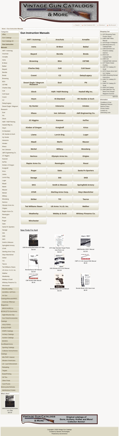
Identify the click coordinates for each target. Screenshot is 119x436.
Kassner (59, 120)
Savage (33, 178)
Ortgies (86, 156)
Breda (86, 54)
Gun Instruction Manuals (15, 28)
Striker (34, 199)
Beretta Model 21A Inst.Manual (59, 288)
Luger (85, 135)
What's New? (5, 393)
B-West (60, 47)
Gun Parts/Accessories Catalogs (9, 319)
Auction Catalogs (8, 338)
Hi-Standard (59, 99)
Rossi (85, 163)
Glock (33, 92)
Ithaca (33, 113)
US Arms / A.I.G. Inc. (60, 206)
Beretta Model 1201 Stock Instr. (85, 288)
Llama (33, 135)
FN (86, 82)
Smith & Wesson (59, 185)
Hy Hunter (33, 106)
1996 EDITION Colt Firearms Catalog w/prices (109, 51)
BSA (60, 61)
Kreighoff (60, 127)
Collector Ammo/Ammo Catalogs (9, 352)
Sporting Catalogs (8, 347)
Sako (60, 170)
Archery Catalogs (8, 334)
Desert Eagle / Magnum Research (33, 83)
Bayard (34, 54)
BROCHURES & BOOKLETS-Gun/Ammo (9, 310)
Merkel (34, 149)
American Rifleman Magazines (8, 303)
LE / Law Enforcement (9, 364)
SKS (34, 185)
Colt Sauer (85, 68)
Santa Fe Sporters (86, 170)
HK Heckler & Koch (85, 99)
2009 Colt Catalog (108, 87)
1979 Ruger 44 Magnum (110, 42)
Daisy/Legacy (86, 75)
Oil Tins (4, 377)
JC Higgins (34, 120)
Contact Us (104, 110)
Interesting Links (105, 112)
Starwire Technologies (63, 431)
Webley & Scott (60, 213)
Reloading (5, 367)
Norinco (33, 156)
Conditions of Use (106, 102)
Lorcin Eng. (60, 135)
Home (4, 28)
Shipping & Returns (106, 104)
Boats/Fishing (6, 374)
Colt (59, 68)
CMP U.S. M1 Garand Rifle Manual (85, 261)
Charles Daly (33, 68)
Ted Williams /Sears (33, 206)
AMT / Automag (33, 39)
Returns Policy (105, 106)
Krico (85, 127)
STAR (33, 192)
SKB (86, 178)
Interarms (60, 106)
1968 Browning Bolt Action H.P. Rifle (34, 247)
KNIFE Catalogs (7, 331)
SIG (59, 178)
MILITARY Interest (8, 357)
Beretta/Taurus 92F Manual (33, 269)
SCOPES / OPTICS (8, 292)
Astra (33, 47)
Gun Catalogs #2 (8, 41)
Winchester (34, 221)
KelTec (86, 120)
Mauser (86, 142)
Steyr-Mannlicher (85, 192)
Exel (60, 82)
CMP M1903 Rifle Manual (33, 280)
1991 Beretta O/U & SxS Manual (59, 268)
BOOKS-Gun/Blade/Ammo (7, 342)
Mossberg (85, 149)
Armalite (85, 39)
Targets (4, 370)
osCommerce (63, 433)
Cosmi (34, 75)
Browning (33, 61)
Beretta (60, 54)
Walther (85, 206)
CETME (86, 61)
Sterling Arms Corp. (59, 192)
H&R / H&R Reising (59, 92)
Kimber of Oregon (34, 127)
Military (60, 149)
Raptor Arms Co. (33, 163)
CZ (60, 75)
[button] (76, 25)
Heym (33, 99)
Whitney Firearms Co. (85, 213)
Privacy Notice (105, 108)
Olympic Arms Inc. (60, 156)
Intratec (85, 106)
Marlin (59, 142)
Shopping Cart (105, 31)
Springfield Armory (85, 185)
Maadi (33, 142)
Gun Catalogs (6, 38)
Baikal (86, 47)
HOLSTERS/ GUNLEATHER (6, 326)
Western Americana (8, 360)
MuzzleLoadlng (7, 289)
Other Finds (6, 380)
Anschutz (60, 39)
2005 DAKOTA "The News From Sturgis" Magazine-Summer (109, 91)
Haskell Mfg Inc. (86, 92)
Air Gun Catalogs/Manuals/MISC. (9, 297)
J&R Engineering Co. (85, 113)
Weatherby (33, 213)
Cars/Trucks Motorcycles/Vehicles (8, 385)
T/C (59, 199)
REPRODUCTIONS (8, 390)
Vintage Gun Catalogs (65, 429)
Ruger (33, 170)
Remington (60, 163)
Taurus (86, 199)
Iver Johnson (59, 113)
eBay (4, 34)
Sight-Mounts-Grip (8, 315)
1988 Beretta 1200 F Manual (85, 249)
